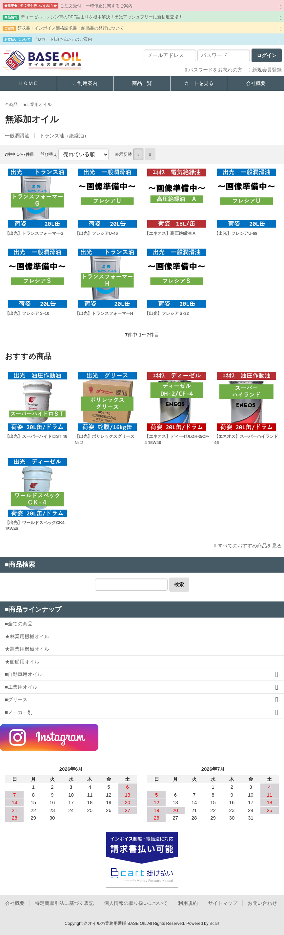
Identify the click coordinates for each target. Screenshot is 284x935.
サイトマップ (222, 903)
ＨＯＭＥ (28, 83)
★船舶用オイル (22, 661)
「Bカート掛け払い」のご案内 (63, 39)
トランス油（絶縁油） (64, 135)
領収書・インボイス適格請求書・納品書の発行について (70, 28)
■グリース (16, 699)
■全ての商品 (18, 623)
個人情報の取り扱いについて (136, 903)
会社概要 (256, 83)
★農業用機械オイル (27, 649)
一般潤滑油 (17, 135)
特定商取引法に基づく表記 (64, 903)
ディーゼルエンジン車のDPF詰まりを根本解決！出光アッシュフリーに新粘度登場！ (102, 16)
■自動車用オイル (23, 674)
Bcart (214, 923)
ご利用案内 (85, 83)
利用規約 (188, 903)
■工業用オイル (37, 104)
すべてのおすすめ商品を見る (250, 545)
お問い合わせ (262, 903)
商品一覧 (142, 83)
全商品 (11, 104)
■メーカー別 (18, 712)
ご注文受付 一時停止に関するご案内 (96, 5)
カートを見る (198, 83)
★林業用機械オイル (27, 636)
